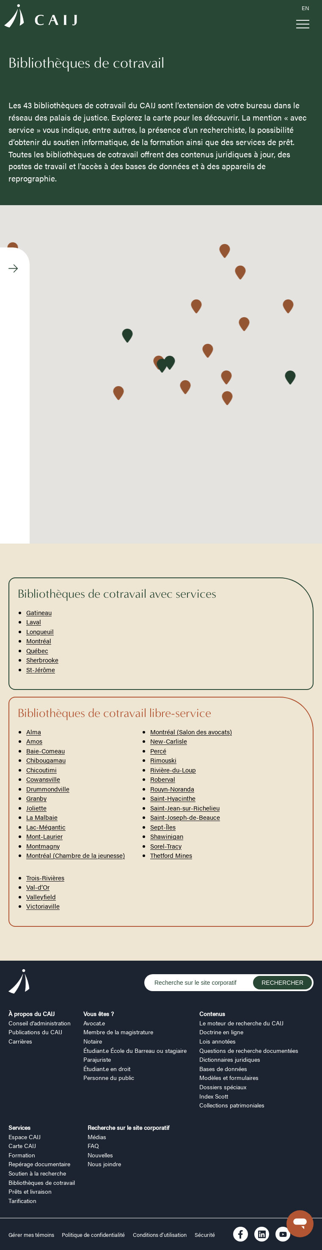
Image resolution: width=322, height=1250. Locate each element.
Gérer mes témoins (31, 1235)
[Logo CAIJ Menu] (40, 17)
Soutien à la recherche (37, 1173)
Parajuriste (97, 1059)
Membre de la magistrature (118, 1031)
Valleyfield (41, 896)
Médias (97, 1136)
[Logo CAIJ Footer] (19, 982)
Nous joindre (104, 1163)
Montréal (38, 640)
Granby (36, 798)
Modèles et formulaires (229, 1077)
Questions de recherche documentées (248, 1050)
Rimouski (163, 759)
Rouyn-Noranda (172, 788)
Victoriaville (43, 905)
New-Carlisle (168, 740)
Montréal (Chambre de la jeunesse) (75, 855)
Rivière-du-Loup (173, 769)
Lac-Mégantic (46, 826)
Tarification (22, 1200)
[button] (227, 399)
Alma (33, 731)
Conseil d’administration (39, 1023)
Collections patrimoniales (231, 1105)
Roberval (162, 779)
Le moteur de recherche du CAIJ (241, 1023)
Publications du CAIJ (35, 1031)
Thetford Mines (171, 855)
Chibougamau (46, 759)
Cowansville (43, 779)
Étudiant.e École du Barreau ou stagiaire (135, 1050)
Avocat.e (94, 1023)
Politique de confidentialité (93, 1235)
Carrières (20, 1041)
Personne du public (108, 1077)
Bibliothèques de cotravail (41, 1182)
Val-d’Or (38, 886)
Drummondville (47, 788)
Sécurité (205, 1235)
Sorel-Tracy (166, 845)
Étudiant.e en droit (106, 1068)
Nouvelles (100, 1155)
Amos (34, 740)
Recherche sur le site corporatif (128, 1127)
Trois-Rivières (45, 877)
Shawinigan (166, 836)
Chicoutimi (41, 769)
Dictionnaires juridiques (229, 1059)
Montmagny (43, 845)
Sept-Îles (163, 826)
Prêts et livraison (30, 1191)
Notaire (92, 1041)
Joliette (36, 807)
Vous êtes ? (98, 1013)
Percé (158, 750)
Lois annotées (217, 1041)
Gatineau (39, 612)
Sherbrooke (42, 659)
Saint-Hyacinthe (172, 798)
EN (305, 8)
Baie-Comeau (45, 750)
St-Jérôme (40, 669)
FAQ (93, 1145)
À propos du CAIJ (31, 1013)
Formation (21, 1155)
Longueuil (40, 631)
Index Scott (213, 1096)
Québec (37, 650)
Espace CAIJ (24, 1136)
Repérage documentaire (39, 1163)
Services (19, 1127)
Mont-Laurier (44, 836)
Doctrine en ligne (221, 1031)
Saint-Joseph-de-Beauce (185, 817)
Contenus (212, 1013)
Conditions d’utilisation (160, 1235)
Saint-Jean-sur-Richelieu (185, 807)
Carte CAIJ (22, 1145)
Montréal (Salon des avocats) (191, 731)
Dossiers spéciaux (222, 1086)
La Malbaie (42, 817)
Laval (33, 621)
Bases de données (223, 1068)
